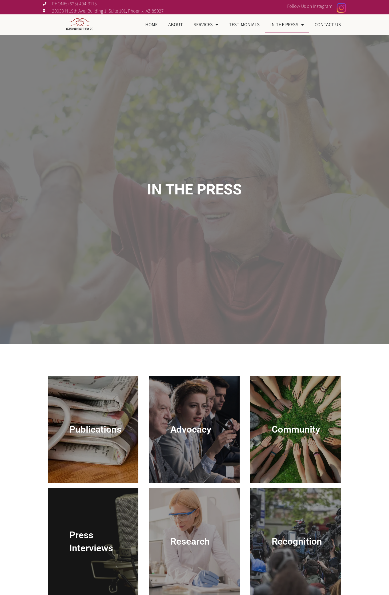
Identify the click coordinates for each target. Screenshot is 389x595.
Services (206, 24)
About (175, 24)
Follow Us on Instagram (309, 6)
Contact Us (328, 24)
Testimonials (244, 24)
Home (151, 24)
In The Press (287, 24)
